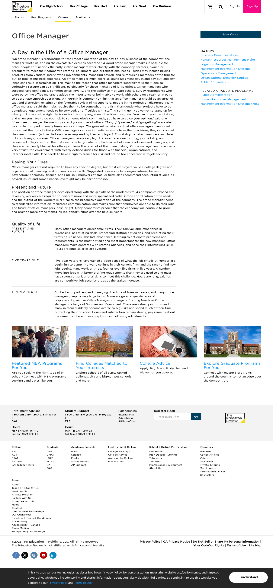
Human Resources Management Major (227, 59)
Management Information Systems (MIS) (229, 103)
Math (74, 451)
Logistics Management (216, 64)
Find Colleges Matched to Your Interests (101, 365)
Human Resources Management (223, 99)
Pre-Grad (139, 6)
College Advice (155, 363)
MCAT (50, 461)
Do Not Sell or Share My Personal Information (226, 541)
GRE (49, 451)
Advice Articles (209, 454)
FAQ (14, 421)
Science (76, 454)
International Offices (212, 471)
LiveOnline (206, 461)
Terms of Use (82, 582)
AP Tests (17, 461)
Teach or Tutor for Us (25, 487)
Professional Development (165, 464)
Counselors (207, 474)
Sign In (235, 6)
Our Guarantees (22, 514)
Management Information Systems (225, 68)
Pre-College (78, 6)
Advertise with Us (23, 501)
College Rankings (119, 451)
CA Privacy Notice (176, 541)
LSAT (50, 458)
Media (15, 504)
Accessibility (20, 521)
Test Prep (155, 461)
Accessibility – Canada (26, 524)
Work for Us (19, 491)
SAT (14, 451)
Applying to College (121, 458)
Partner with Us (21, 498)
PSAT (15, 458)
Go (196, 416)
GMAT (50, 454)
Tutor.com (155, 458)
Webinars (206, 451)
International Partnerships (28, 511)
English (75, 458)
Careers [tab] (63, 17)
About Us (155, 468)
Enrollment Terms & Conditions (31, 518)
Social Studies (80, 461)
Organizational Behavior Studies (224, 77)
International (126, 414)
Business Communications (219, 55)
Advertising (125, 418)
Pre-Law (119, 6)
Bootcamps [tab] (83, 17)
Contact (17, 508)
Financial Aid (116, 461)
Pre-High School (51, 6)
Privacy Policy (58, 582)
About (16, 484)
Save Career (231, 34)
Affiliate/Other (127, 421)
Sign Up (252, 6)
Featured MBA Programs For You (37, 365)
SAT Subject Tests (23, 464)
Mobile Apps (208, 468)
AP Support (78, 464)
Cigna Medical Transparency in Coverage (28, 530)
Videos (204, 458)
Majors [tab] (19, 17)
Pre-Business (162, 6)
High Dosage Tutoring (163, 454)
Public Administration (216, 82)
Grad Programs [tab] (41, 17)
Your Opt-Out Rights (208, 545)
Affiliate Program (22, 494)
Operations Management (218, 73)
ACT (14, 454)
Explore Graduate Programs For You (232, 365)
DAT (49, 464)
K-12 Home (156, 451)
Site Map (254, 545)
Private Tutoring (210, 464)
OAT (49, 468)
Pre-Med (100, 6)
